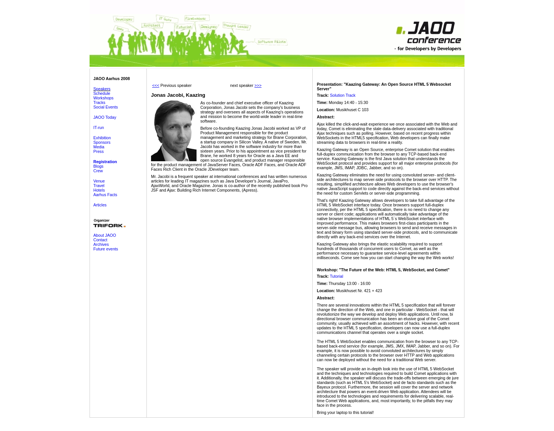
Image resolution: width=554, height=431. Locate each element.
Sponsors (101, 142)
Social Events (105, 107)
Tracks (99, 102)
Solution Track (343, 95)
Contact (100, 240)
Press (98, 151)
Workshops (103, 98)
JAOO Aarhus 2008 (111, 78)
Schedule (101, 93)
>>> (257, 85)
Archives (101, 244)
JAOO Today (104, 117)
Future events (105, 249)
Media (98, 147)
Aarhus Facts (105, 194)
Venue (99, 181)
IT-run (98, 127)
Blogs (98, 166)
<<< (155, 85)
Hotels (99, 190)
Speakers (101, 89)
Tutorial (336, 276)
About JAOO (104, 235)
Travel (98, 185)
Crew (98, 170)
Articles (100, 205)
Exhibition (102, 137)
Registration (105, 161)
